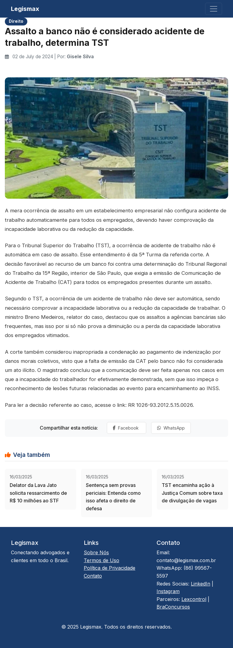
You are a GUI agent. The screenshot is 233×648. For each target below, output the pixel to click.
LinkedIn (200, 584)
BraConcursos (173, 607)
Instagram (168, 591)
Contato (93, 576)
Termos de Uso (101, 560)
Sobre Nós (96, 552)
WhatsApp (171, 427)
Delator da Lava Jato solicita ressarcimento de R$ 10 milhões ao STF (38, 493)
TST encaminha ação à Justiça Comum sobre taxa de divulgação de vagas (192, 493)
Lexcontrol (193, 599)
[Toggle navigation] (213, 9)
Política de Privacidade (109, 568)
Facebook (126, 427)
